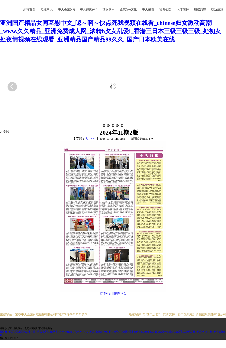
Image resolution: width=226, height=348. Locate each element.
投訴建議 (217, 9)
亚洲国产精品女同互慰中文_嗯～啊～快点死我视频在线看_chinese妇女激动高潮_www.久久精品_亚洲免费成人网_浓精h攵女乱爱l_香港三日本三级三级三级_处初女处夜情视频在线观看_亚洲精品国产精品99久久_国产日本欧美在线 (110, 31)
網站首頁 (29, 9)
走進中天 (47, 9)
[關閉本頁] (120, 293)
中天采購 (148, 9)
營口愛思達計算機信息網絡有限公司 (202, 314)
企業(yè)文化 (128, 9)
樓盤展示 (108, 9)
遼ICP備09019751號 (72, 314)
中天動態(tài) (88, 9)
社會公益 (165, 9)
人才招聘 (183, 9)
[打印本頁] (105, 293)
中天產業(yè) (66, 9)
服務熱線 (200, 9)
